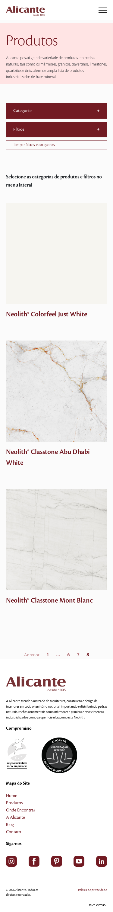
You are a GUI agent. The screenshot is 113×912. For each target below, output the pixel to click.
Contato (13, 832)
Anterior (31, 655)
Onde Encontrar (20, 810)
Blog (10, 824)
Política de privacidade (92, 889)
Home (11, 795)
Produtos (14, 803)
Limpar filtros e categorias (34, 145)
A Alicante (15, 817)
